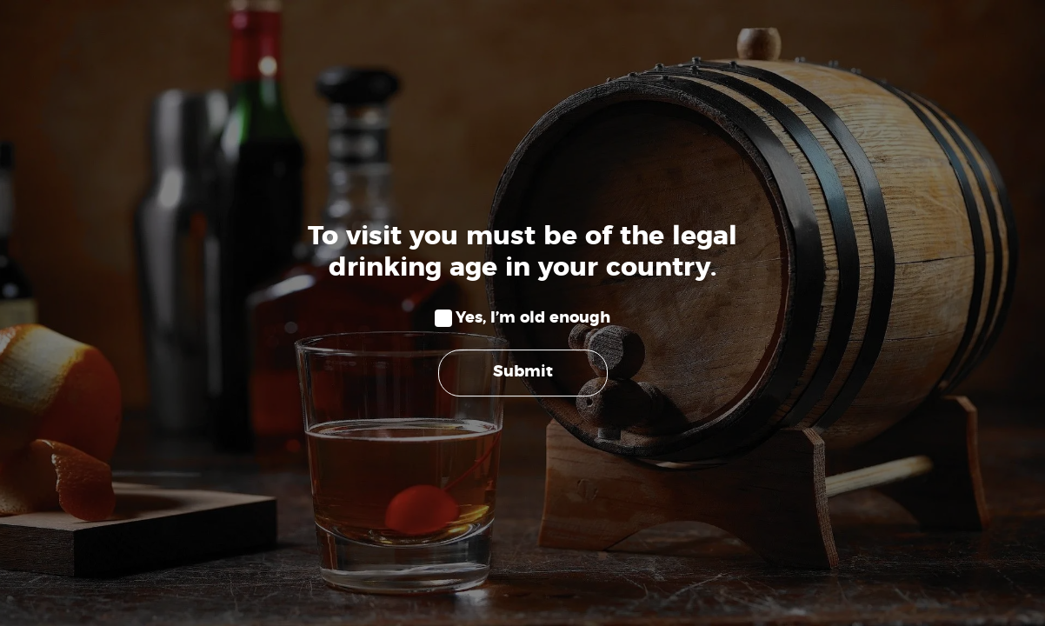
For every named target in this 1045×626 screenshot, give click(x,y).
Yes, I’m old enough (533, 318)
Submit (523, 373)
